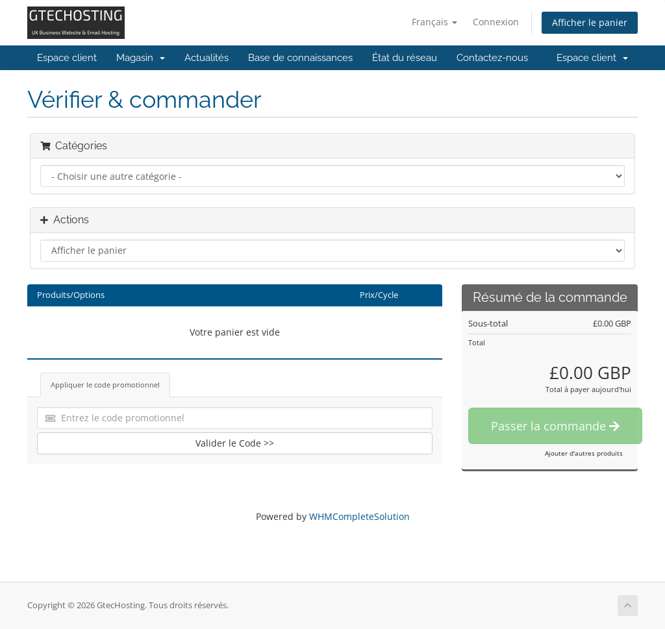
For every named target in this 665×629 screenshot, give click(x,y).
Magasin (140, 58)
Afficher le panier (589, 22)
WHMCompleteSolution (359, 516)
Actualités (206, 58)
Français (434, 22)
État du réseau (404, 58)
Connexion (496, 22)
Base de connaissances (300, 58)
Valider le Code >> (234, 443)
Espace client (67, 58)
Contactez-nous (492, 58)
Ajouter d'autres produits (584, 453)
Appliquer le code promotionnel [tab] (105, 384)
